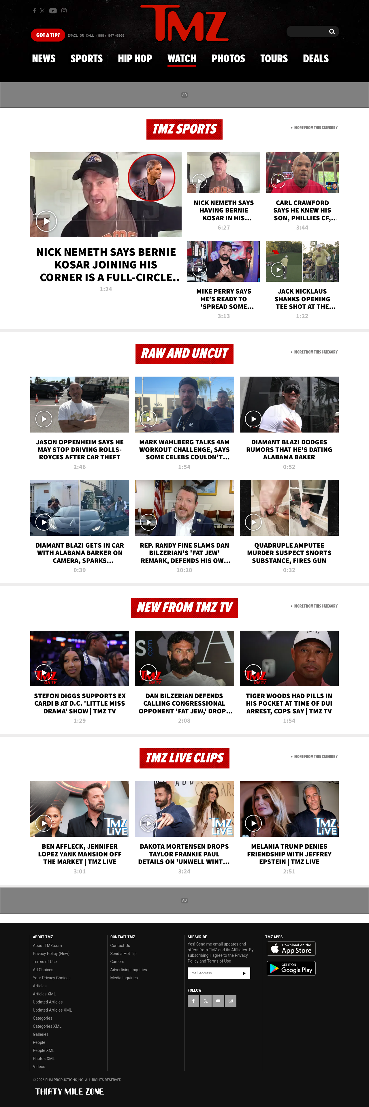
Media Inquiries (124, 978)
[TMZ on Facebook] (34, 11)
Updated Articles (48, 1002)
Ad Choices (43, 969)
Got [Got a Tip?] (48, 35)
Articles (40, 986)
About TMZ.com (47, 945)
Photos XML (44, 1058)
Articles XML (44, 994)
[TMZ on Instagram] (64, 11)
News (43, 59)
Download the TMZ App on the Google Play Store (291, 968)
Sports (87, 59)
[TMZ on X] (43, 11)
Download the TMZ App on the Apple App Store (291, 948)
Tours (274, 59)
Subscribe (244, 973)
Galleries (40, 1034)
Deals (316, 59)
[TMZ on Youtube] (53, 10)
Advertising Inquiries (128, 969)
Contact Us (120, 945)
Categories (42, 1018)
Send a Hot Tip (123, 953)
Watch (181, 59)
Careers (117, 961)
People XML (43, 1050)
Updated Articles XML (52, 1010)
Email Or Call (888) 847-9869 (96, 36)
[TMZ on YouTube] (218, 1001)
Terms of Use (45, 961)
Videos (39, 1066)
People (39, 1042)
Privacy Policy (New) (51, 953)
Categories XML (47, 1026)
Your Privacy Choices (52, 978)
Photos (228, 59)
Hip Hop (135, 59)
